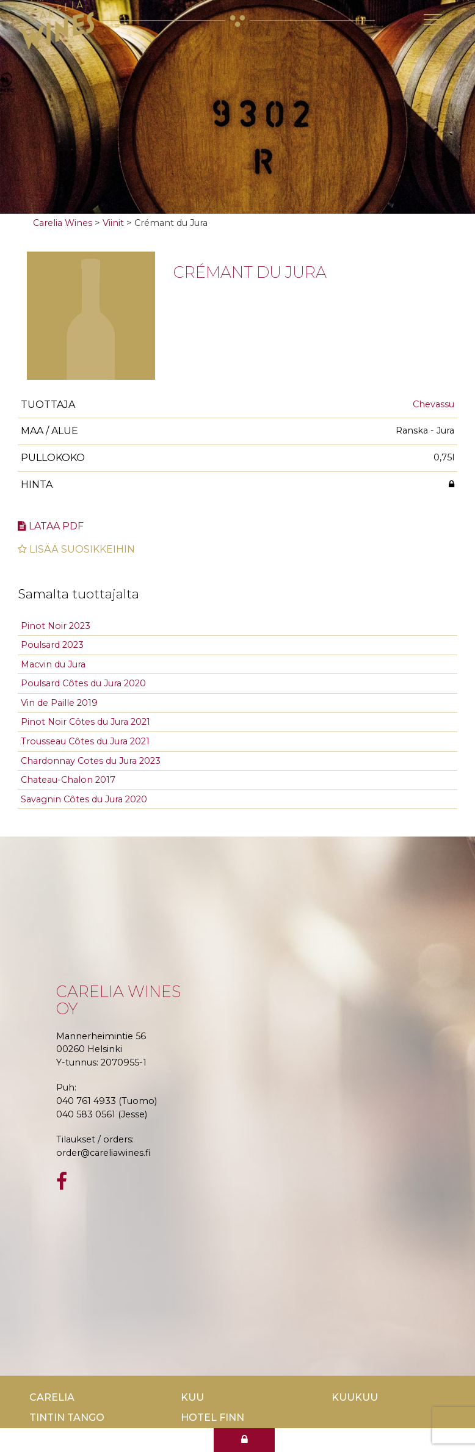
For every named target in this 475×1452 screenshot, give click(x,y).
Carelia (51, 1397)
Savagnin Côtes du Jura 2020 (84, 799)
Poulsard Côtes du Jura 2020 (83, 683)
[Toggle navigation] (433, 19)
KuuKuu (355, 1397)
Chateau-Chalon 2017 (68, 779)
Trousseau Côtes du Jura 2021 (85, 741)
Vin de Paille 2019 (59, 702)
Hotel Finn (212, 1417)
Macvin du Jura (53, 664)
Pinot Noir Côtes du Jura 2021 (85, 721)
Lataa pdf (51, 526)
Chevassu (433, 404)
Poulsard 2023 (52, 644)
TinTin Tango (66, 1417)
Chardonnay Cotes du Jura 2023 (91, 760)
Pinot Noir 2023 (55, 625)
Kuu (192, 1397)
